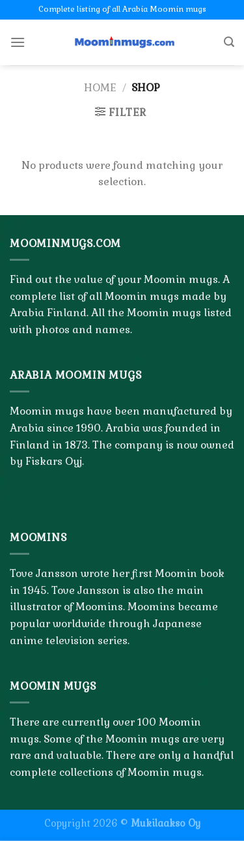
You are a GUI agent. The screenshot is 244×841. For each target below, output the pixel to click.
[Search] (229, 42)
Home (100, 88)
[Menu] (17, 42)
